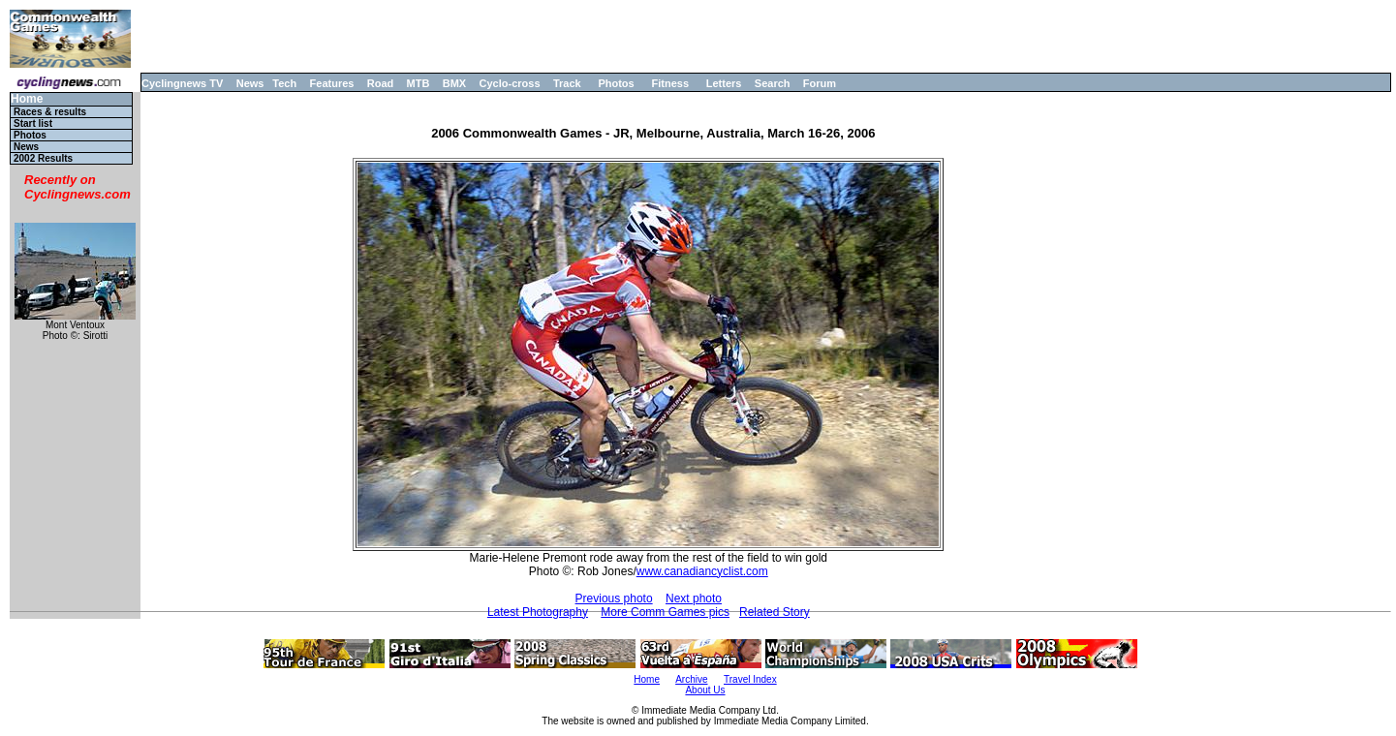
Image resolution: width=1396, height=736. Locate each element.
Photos (616, 83)
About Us (705, 690)
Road (380, 83)
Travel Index (750, 679)
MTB (418, 83)
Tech (284, 83)
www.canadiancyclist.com (702, 571)
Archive (691, 679)
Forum (819, 83)
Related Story (774, 612)
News (250, 83)
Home (27, 99)
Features (332, 83)
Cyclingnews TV (182, 83)
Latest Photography (537, 612)
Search (773, 83)
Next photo (694, 598)
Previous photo (614, 598)
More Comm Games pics (665, 612)
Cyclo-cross (510, 83)
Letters (724, 83)
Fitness (670, 83)
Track (567, 83)
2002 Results (43, 158)
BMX (454, 83)
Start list (33, 123)
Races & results (50, 112)
